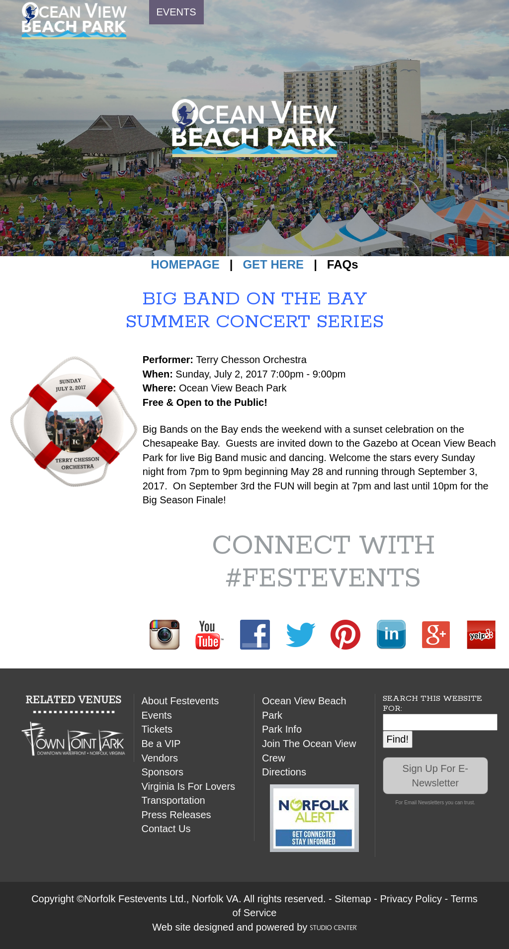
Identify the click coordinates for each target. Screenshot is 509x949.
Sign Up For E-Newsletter (435, 775)
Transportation (173, 800)
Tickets (157, 729)
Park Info (282, 729)
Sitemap (353, 898)
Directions (284, 771)
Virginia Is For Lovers (189, 786)
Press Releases (176, 814)
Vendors (160, 758)
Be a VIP (161, 743)
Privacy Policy (410, 898)
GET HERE (273, 264)
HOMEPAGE (185, 264)
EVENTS (176, 11)
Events (157, 715)
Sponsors (163, 771)
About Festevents (180, 700)
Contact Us (166, 828)
